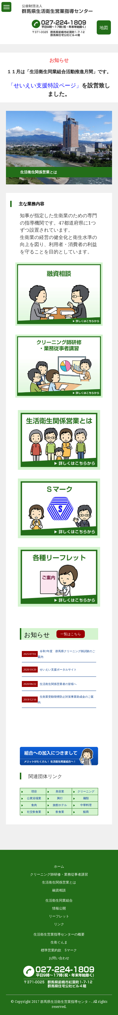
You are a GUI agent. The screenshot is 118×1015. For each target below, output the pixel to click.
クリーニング (85, 791)
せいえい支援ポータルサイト (58, 669)
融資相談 (59, 890)
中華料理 (86, 805)
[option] (59, 83)
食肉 (34, 805)
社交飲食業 (34, 811)
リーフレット (59, 916)
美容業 (60, 791)
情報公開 (59, 908)
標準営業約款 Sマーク (59, 950)
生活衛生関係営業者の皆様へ (58, 684)
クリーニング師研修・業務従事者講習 (59, 874)
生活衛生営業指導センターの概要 (59, 934)
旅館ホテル (60, 805)
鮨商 (86, 811)
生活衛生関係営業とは (59, 882)
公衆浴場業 (34, 798)
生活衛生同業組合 (59, 900)
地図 (104, 27)
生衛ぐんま (59, 942)
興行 (60, 798)
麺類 (86, 798)
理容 (34, 791)
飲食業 (60, 811)
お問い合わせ (59, 958)
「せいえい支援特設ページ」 (45, 85)
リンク (59, 924)
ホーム (59, 867)
